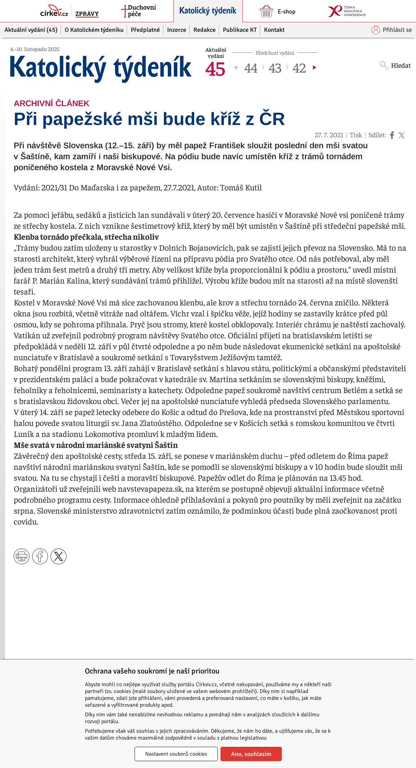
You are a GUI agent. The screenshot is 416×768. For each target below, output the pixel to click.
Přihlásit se (391, 30)
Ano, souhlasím (251, 754)
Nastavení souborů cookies (176, 754)
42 (299, 67)
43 (275, 67)
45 (215, 67)
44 (250, 67)
